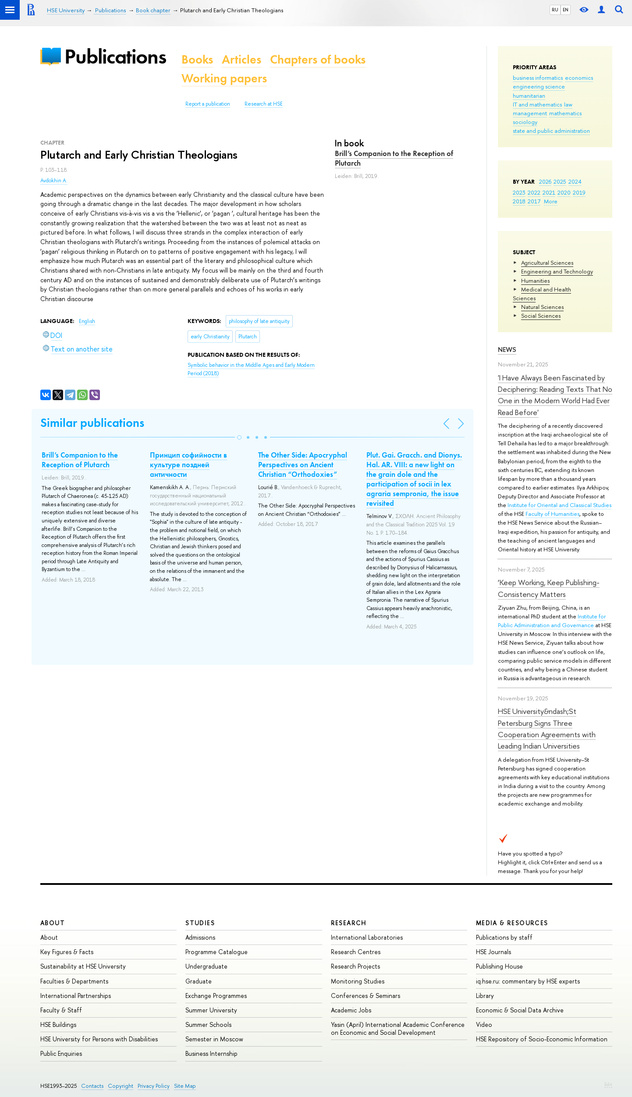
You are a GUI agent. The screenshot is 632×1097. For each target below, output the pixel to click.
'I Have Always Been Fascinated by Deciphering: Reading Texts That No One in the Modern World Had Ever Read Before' (555, 395)
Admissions (200, 937)
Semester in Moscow (214, 1039)
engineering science (539, 86)
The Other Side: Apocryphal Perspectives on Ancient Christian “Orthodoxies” (302, 464)
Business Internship (211, 1053)
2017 (534, 201)
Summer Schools (208, 1024)
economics (579, 78)
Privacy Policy (154, 1086)
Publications (115, 56)
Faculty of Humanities (552, 514)
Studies (200, 923)
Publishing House (499, 966)
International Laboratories (367, 937)
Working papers (224, 78)
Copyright (120, 1086)
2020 (564, 192)
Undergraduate (206, 966)
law (568, 104)
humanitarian (529, 95)
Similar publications (92, 422)
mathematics (565, 113)
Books (197, 59)
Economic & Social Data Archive (520, 1010)
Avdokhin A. (53, 180)
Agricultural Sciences (547, 262)
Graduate (198, 981)
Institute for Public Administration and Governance (552, 620)
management (530, 113)
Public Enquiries (61, 1053)
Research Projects (355, 966)
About (52, 923)
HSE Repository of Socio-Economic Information (541, 1039)
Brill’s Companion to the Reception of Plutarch (394, 158)
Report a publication (207, 103)
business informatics (538, 78)
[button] (239, 437)
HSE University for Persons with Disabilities (99, 1039)
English (87, 321)
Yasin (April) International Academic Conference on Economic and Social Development (398, 1028)
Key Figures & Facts (66, 952)
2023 (519, 192)
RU (555, 10)
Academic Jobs (351, 1010)
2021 (549, 192)
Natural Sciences (542, 307)
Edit (608, 1084)
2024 (575, 181)
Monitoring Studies (357, 981)
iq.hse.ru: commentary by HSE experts (528, 981)
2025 (560, 181)
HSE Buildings (58, 1024)
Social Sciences (541, 316)
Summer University (211, 1010)
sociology (525, 122)
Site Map (185, 1086)
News (507, 349)
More (550, 201)
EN (565, 10)
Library (485, 995)
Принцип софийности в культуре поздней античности (188, 464)
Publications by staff (504, 937)
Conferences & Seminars (365, 995)
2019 (579, 192)
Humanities (535, 280)
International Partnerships (75, 995)
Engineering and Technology (557, 271)
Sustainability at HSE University (83, 966)
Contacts (92, 1086)
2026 (545, 181)
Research (349, 923)
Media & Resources (512, 923)
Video (484, 1024)
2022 (534, 192)
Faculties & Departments (74, 981)
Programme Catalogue (216, 952)
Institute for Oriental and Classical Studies (559, 505)
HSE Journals (493, 952)
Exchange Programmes (216, 995)
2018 (519, 201)
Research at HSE (264, 103)
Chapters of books (318, 59)
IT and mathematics (537, 104)
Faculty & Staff (61, 1010)
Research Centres (355, 952)
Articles (241, 59)
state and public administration (551, 131)
